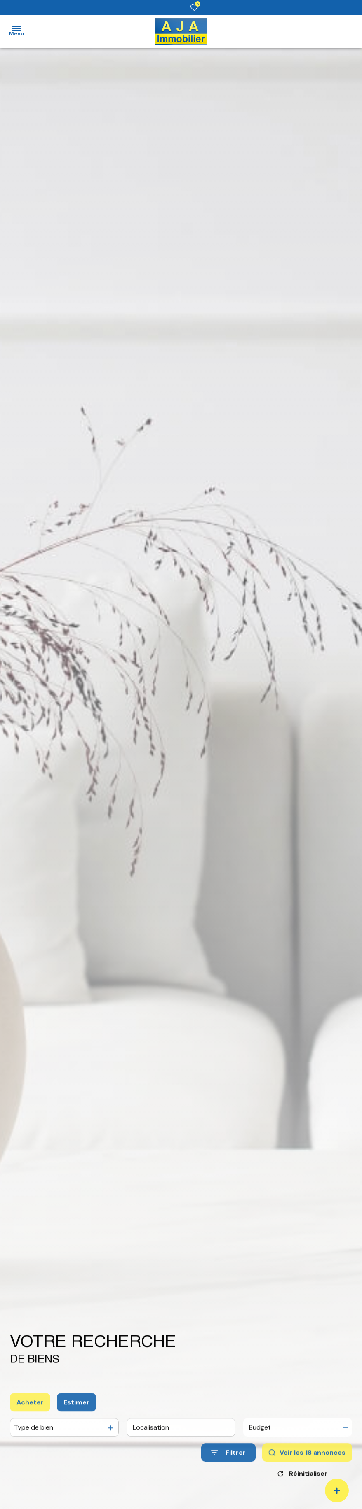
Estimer (76, 1412)
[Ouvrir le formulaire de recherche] (228, 1462)
